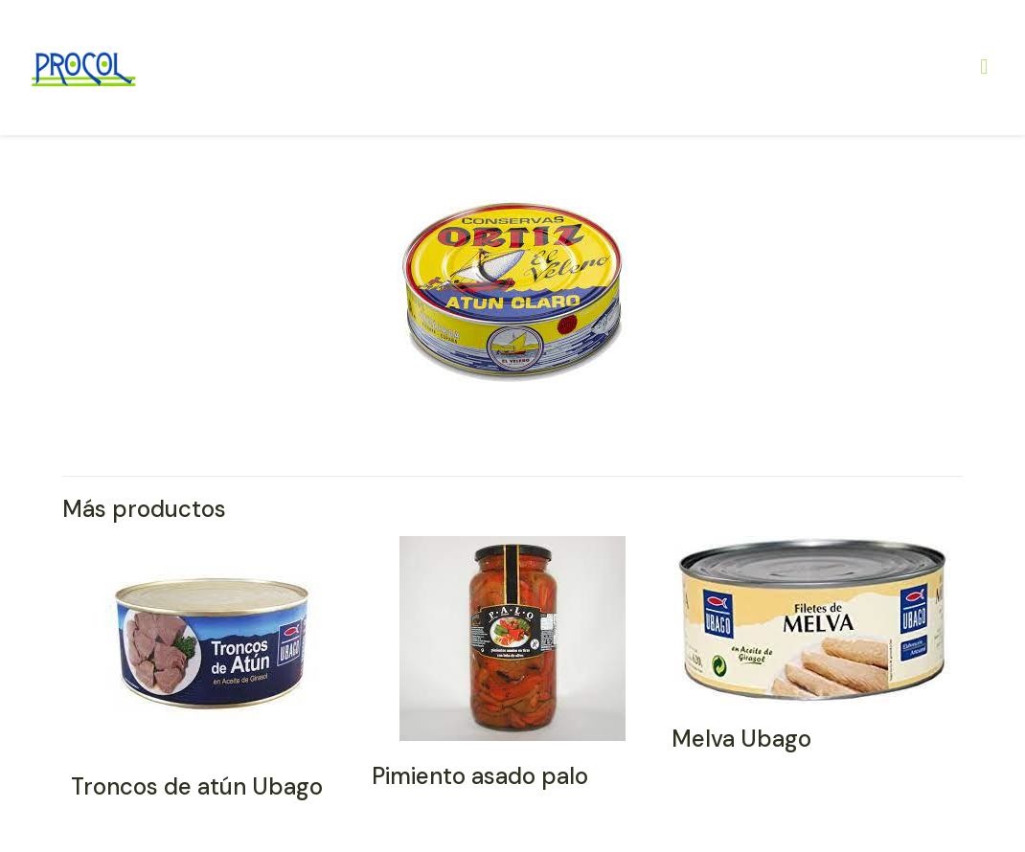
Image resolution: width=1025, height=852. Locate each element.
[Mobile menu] (984, 67)
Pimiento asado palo (480, 776)
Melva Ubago (741, 738)
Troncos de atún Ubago (197, 786)
